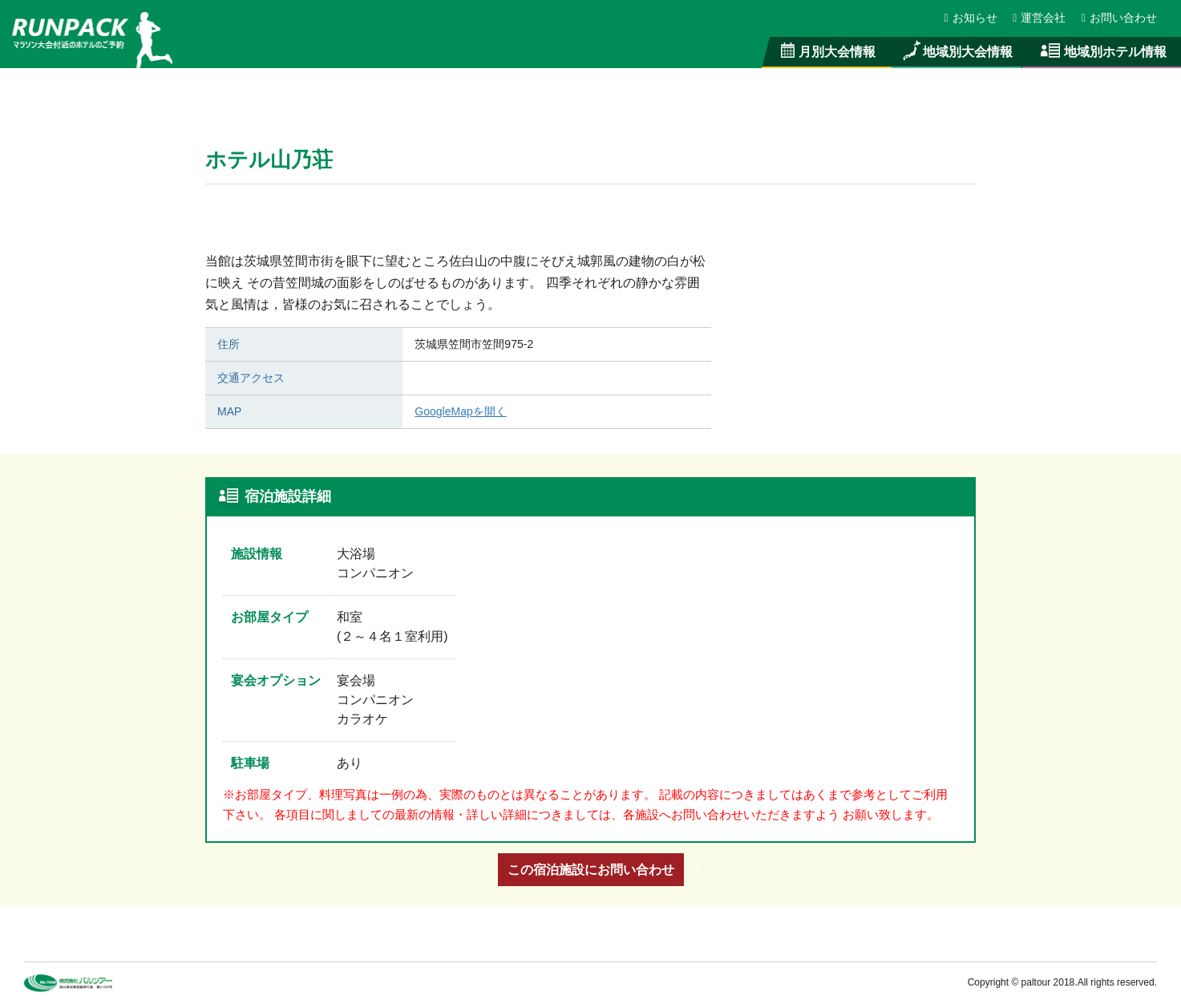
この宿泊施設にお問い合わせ (591, 869)
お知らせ (971, 18)
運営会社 (1039, 18)
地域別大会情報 (956, 51)
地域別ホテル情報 (1102, 51)
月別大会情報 (827, 51)
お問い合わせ (1119, 18)
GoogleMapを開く (460, 411)
